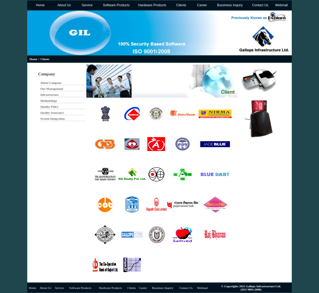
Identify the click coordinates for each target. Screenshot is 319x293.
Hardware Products (151, 5)
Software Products (115, 5)
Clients (180, 5)
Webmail (281, 5)
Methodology (48, 100)
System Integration (52, 118)
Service (86, 5)
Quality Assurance (52, 112)
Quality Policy (49, 106)
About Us (64, 5)
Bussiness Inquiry (229, 5)
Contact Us (259, 5)
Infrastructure (49, 94)
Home (39, 5)
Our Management (51, 88)
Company (46, 74)
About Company (51, 82)
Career (201, 5)
